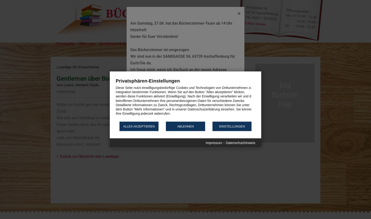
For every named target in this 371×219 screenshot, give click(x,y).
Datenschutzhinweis (240, 143)
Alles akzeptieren (139, 126)
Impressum (214, 143)
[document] (185, 99)
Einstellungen (232, 126)
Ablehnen (185, 126)
